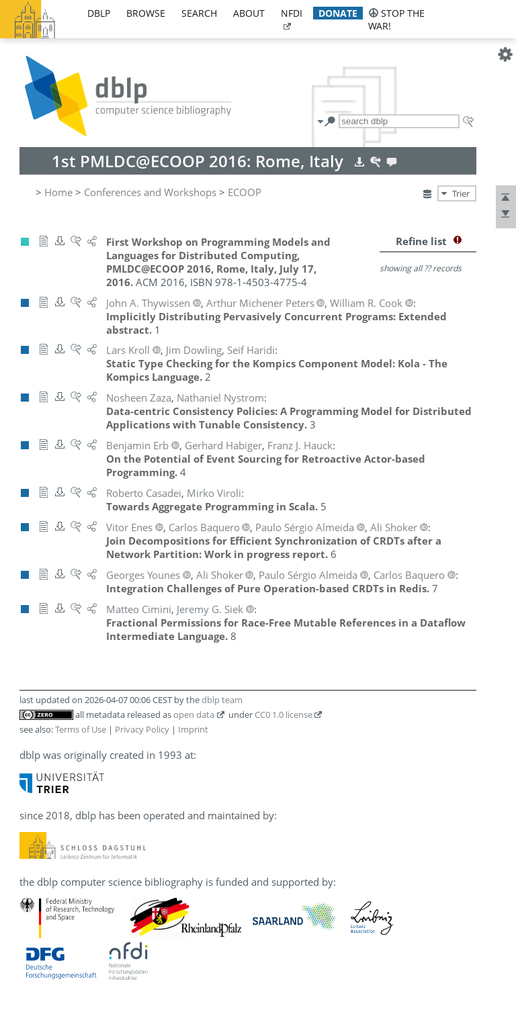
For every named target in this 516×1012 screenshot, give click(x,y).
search (199, 13)
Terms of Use (80, 729)
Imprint (193, 729)
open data (193, 714)
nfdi (291, 13)
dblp (98, 13)
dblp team (222, 700)
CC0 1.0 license (283, 714)
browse (145, 13)
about (249, 13)
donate (337, 13)
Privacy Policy (142, 729)
